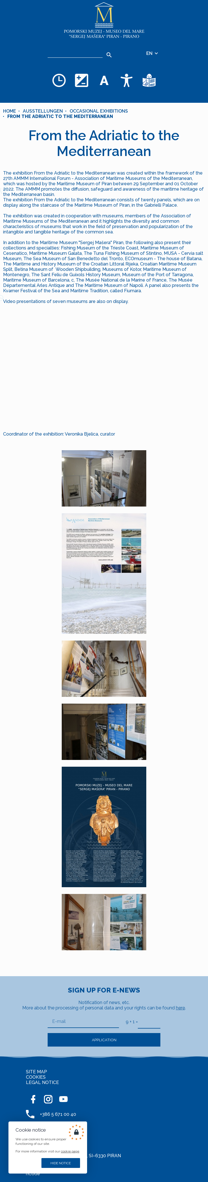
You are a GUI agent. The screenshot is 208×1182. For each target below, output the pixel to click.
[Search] (75, 53)
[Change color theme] (81, 80)
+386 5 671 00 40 (58, 1114)
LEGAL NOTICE (42, 1082)
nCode (33, 1173)
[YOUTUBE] (63, 1099)
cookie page (70, 1151)
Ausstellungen (43, 111)
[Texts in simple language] (149, 80)
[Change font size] (104, 80)
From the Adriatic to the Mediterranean (60, 116)
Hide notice (60, 1163)
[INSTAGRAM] (48, 1099)
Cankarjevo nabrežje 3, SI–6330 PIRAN (80, 1155)
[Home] (104, 20)
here (180, 1008)
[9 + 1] (149, 1022)
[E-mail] (83, 1021)
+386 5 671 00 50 (58, 1128)
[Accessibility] (126, 80)
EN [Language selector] (152, 53)
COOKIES (36, 1077)
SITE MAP (36, 1071)
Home (9, 111)
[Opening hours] (59, 80)
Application (104, 1040)
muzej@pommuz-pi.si (63, 1142)
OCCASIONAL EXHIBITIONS (99, 111)
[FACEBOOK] (33, 1099)
